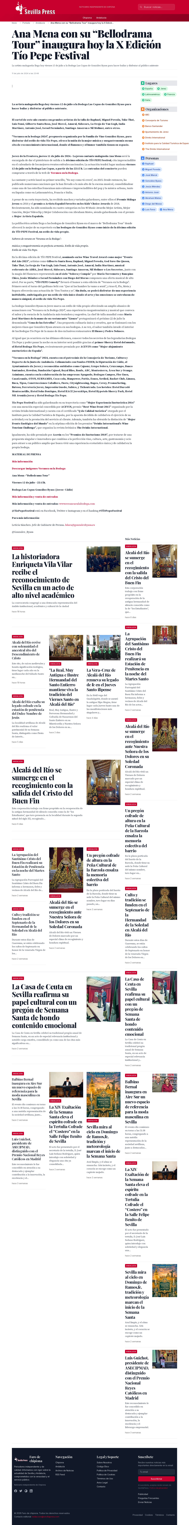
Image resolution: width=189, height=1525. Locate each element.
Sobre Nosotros (104, 1462)
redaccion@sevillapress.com (45, 1516)
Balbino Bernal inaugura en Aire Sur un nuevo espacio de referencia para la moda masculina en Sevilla (27, 1089)
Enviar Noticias (145, 1502)
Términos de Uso (105, 1478)
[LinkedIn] (31, 1490)
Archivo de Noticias (64, 1470)
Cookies (149, 1515)
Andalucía (101, 17)
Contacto (101, 1486)
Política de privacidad (158, 1488)
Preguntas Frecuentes (148, 1498)
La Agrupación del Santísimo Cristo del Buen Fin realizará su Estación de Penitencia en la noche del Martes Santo (28, 865)
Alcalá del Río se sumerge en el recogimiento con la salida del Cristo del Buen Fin (137, 567)
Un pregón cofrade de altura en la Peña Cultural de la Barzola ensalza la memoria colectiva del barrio (103, 870)
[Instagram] (26, 1490)
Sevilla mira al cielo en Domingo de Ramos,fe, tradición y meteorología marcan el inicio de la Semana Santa (103, 1141)
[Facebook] (15, 1490)
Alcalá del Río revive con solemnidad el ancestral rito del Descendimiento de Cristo (26, 650)
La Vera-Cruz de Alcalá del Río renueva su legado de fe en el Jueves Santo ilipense (103, 679)
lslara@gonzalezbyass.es (80, 525)
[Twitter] (20, 1490)
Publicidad (143, 1494)
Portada (26, 23)
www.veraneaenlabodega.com (77, 503)
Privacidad (138, 1515)
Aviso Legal (102, 1482)
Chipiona (87, 17)
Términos (159, 1515)
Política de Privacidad (107, 1470)
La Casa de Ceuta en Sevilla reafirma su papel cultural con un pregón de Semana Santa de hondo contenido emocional (137, 1006)
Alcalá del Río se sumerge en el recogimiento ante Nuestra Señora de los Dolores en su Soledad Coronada (65, 914)
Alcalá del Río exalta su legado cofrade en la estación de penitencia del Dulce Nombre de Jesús (28, 710)
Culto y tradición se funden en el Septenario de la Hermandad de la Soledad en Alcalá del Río (27, 924)
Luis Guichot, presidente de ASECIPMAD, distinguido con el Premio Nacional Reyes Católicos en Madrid (28, 1149)
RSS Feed (60, 1474)
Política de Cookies (106, 1474)
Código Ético (103, 1466)
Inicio (14, 23)
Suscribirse (156, 1479)
